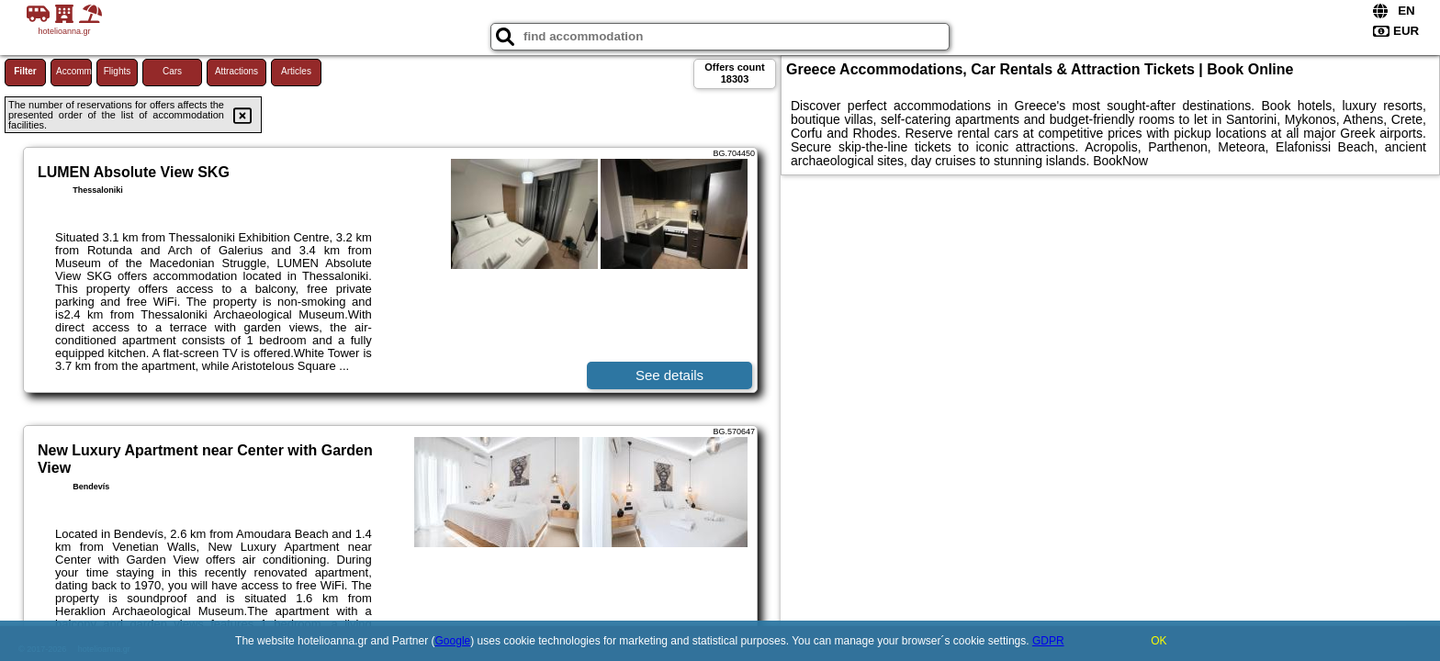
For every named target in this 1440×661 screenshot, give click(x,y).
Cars (172, 71)
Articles (296, 71)
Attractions (236, 71)
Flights (117, 71)
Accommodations (74, 71)
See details (669, 375)
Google (453, 640)
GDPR (1048, 640)
